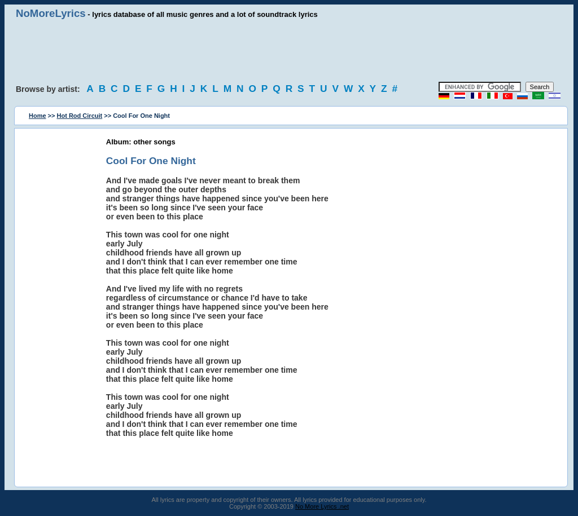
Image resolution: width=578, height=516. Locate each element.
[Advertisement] (289, 50)
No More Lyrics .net (322, 506)
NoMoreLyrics (51, 13)
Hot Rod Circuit (80, 115)
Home (37, 115)
